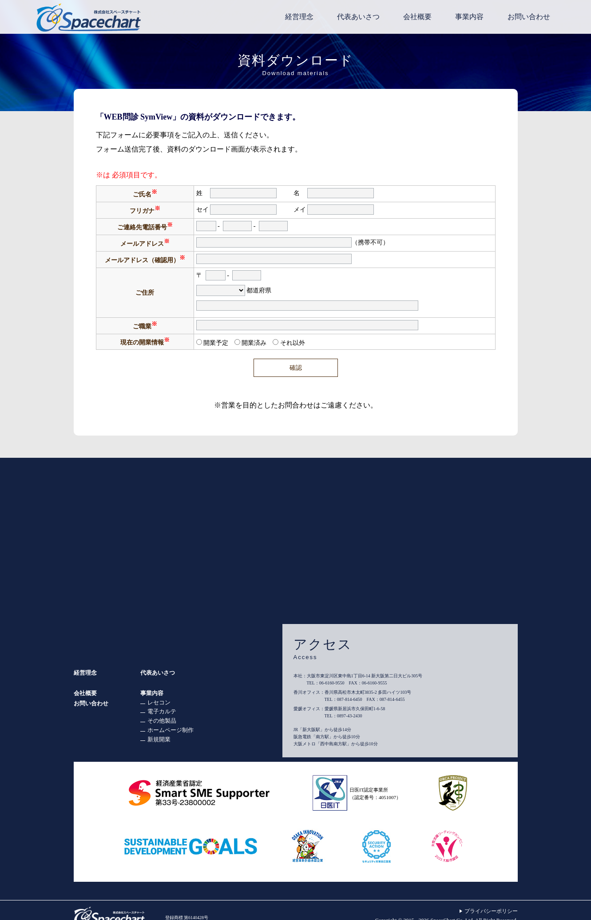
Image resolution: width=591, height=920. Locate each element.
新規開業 (159, 739)
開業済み (254, 342)
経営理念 (85, 672)
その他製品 (161, 720)
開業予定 (215, 342)
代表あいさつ (157, 672)
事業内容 (151, 693)
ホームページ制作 (170, 730)
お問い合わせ (91, 703)
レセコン (159, 702)
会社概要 (85, 693)
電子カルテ (161, 711)
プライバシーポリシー (491, 911)
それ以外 (292, 342)
